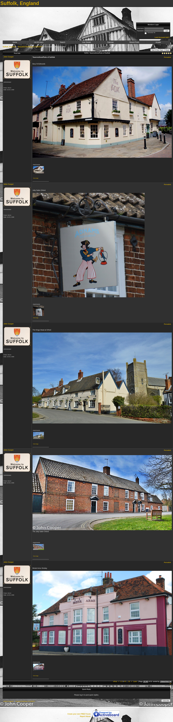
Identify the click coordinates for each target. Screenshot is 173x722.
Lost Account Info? (162, 37)
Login (166, 31)
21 (129, 681)
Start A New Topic (157, 50)
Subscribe (166, 700)
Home (15, 42)
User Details (86, 42)
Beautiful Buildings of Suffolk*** (30, 47)
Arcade (158, 42)
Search (62, 42)
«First (115, 681)
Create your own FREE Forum (79, 714)
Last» (135, 681)
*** (170, 684)
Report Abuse (85, 716)
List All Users (38, 42)
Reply (167, 50)
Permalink (167, 57)
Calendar (110, 42)
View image (35, 178)
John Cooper (9, 57)
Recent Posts (134, 42)
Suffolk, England (9, 47)
